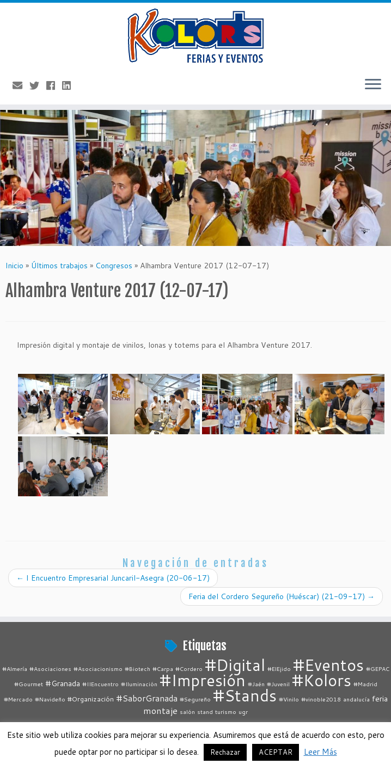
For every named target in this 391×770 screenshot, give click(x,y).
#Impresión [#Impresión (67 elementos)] (203, 680)
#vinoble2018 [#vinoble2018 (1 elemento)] (321, 699)
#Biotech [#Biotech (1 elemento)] (137, 668)
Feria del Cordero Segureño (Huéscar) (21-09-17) (281, 596)
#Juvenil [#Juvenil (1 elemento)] (278, 684)
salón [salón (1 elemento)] (187, 711)
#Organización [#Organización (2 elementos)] (91, 699)
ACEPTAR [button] (275, 752)
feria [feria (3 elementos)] (380, 698)
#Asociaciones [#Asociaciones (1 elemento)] (50, 668)
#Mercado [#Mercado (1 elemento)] (18, 699)
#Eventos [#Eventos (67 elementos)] (328, 665)
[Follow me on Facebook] (54, 85)
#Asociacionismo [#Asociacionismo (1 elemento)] (98, 668)
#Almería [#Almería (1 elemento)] (14, 668)
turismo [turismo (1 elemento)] (225, 711)
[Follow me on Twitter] (37, 85)
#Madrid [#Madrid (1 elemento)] (365, 684)
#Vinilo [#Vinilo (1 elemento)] (289, 699)
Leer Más (320, 751)
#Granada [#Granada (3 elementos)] (62, 683)
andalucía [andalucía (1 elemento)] (356, 699)
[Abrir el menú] (373, 85)
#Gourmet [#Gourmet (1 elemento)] (28, 684)
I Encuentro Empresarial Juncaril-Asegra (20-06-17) (113, 577)
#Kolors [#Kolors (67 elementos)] (321, 680)
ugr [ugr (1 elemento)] (243, 711)
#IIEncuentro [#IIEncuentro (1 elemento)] (100, 684)
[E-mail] (21, 85)
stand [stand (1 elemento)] (205, 711)
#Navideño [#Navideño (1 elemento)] (50, 699)
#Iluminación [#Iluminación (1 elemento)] (139, 684)
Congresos (113, 265)
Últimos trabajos (59, 265)
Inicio (14, 265)
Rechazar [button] (225, 752)
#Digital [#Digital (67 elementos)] (235, 665)
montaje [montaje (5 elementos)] (160, 710)
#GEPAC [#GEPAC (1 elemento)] (377, 668)
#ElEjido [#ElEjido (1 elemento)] (279, 668)
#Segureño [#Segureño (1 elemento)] (195, 699)
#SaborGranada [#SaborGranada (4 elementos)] (147, 698)
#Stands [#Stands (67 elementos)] (245, 695)
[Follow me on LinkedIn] (70, 85)
